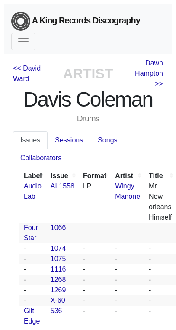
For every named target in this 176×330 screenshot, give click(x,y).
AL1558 (62, 186)
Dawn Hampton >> (149, 73)
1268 (58, 279)
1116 (58, 269)
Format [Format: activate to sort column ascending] (94, 175)
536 (56, 310)
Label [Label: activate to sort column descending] (33, 175)
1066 (58, 227)
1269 (58, 290)
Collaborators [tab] (40, 158)
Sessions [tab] (69, 140)
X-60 (58, 300)
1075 (58, 258)
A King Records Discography (75, 21)
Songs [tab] (107, 140)
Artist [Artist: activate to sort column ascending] (124, 175)
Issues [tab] (30, 140)
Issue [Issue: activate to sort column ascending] (59, 175)
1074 (58, 248)
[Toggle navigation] (23, 41)
